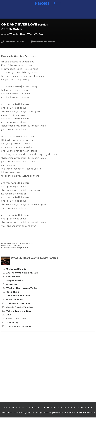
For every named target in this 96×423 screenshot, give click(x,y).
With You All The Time (18, 303)
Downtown (12, 284)
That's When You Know (18, 326)
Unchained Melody (16, 269)
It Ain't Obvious (14, 299)
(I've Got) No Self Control (19, 307)
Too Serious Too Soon (18, 295)
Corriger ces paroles (14, 41)
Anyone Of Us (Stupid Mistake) (22, 273)
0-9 (5, 407)
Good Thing (12, 292)
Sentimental (13, 276)
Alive (8, 314)
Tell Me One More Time (18, 311)
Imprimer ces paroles (44, 41)
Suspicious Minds (15, 280)
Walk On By (12, 322)
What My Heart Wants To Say (21, 288)
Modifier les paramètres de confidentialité (74, 412)
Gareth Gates (11, 29)
